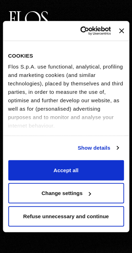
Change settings (66, 193)
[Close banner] (121, 30)
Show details (94, 148)
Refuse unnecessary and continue (66, 216)
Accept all (66, 170)
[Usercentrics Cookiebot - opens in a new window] (83, 30)
